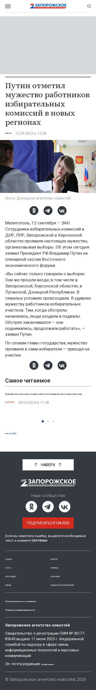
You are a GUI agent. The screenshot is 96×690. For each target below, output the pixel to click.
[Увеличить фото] (48, 166)
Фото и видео (19, 570)
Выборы (13, 133)
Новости (59, 553)
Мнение (12, 579)
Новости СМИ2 (19, 432)
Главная (13, 553)
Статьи (12, 561)
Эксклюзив (17, 413)
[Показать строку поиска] (89, 6)
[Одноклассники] (33, 210)
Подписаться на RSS (48, 517)
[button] (43, 421)
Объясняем (62, 570)
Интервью (61, 561)
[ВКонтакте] (62, 210)
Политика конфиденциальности (39, 609)
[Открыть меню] (8, 6)
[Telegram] (48, 210)
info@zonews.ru (56, 664)
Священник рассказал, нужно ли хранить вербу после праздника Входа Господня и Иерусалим (46, 399)
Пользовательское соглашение (38, 600)
